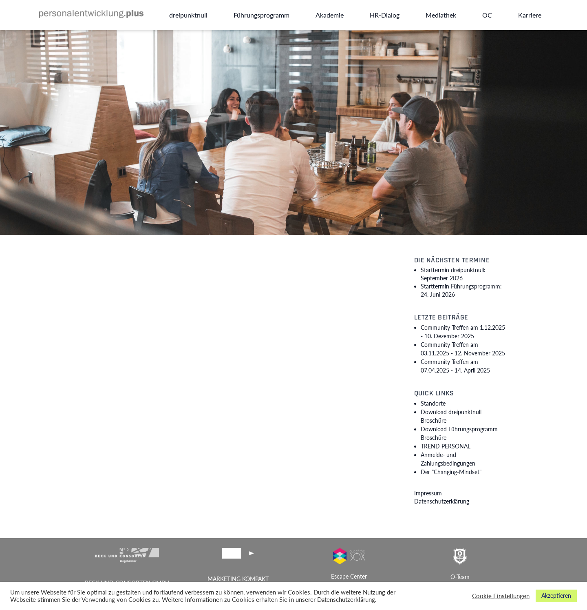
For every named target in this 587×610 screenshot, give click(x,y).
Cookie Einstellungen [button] (501, 595)
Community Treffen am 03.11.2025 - (463, 349)
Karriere (529, 15)
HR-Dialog (384, 15)
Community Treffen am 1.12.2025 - (463, 331)
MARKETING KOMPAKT (238, 578)
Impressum (428, 493)
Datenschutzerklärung (441, 501)
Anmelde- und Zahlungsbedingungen (448, 459)
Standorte (433, 403)
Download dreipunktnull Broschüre (451, 416)
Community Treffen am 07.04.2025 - (455, 366)
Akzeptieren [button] (556, 595)
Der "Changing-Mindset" (451, 471)
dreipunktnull (188, 15)
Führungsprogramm (261, 15)
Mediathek (441, 15)
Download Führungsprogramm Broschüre (459, 433)
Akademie (330, 15)
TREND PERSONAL (445, 446)
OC (487, 15)
